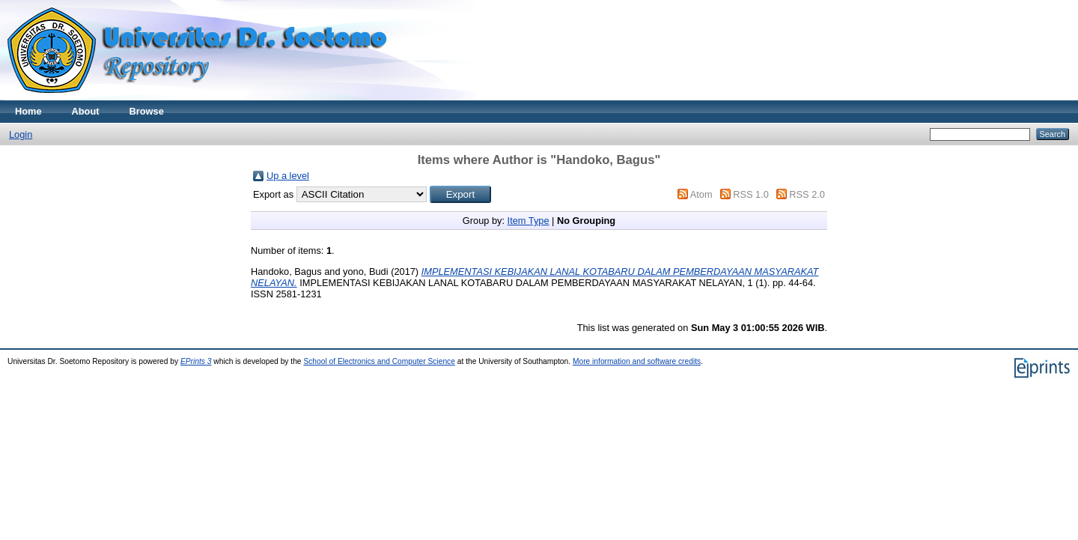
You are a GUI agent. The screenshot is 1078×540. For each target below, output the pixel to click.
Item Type (528, 220)
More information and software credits (637, 361)
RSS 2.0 (807, 194)
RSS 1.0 (751, 194)
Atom (701, 194)
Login (20, 134)
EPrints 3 (196, 361)
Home (28, 111)
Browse (147, 111)
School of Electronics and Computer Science (379, 361)
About (86, 111)
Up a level (288, 175)
